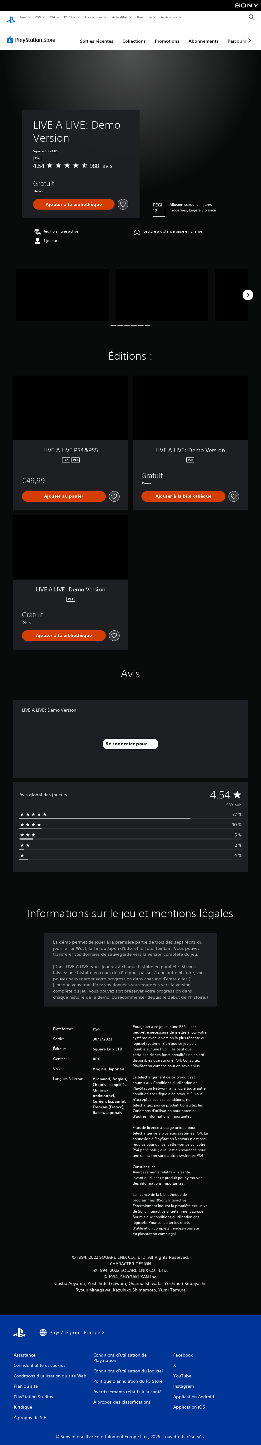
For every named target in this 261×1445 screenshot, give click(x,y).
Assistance (169, 17)
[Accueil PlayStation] (11, 17)
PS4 (52, 17)
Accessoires (93, 17)
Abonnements (204, 35)
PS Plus (70, 17)
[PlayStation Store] (32, 34)
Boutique (144, 17)
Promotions (167, 35)
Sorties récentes (96, 35)
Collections (134, 35)
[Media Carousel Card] (62, 289)
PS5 (38, 17)
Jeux (23, 17)
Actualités (120, 17)
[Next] (248, 289)
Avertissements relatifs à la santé (161, 1166)
